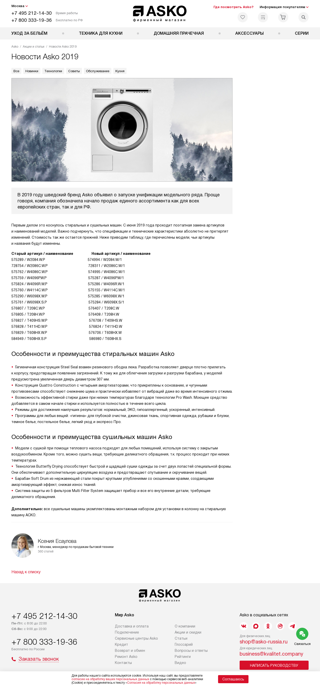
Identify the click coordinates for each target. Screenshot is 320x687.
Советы (74, 71)
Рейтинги (183, 657)
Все (16, 71)
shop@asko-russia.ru (264, 641)
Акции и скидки (188, 632)
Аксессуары (249, 33)
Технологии (53, 71)
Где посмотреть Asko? (234, 7)
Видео (180, 663)
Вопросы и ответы (191, 650)
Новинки (31, 71)
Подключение (127, 632)
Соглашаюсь (233, 679)
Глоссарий (184, 644)
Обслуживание (97, 71)
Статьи (181, 638)
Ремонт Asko (126, 657)
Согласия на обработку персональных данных (161, 682)
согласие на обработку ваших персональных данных (110, 679)
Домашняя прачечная (179, 33)
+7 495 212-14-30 (31, 13)
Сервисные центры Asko (136, 638)
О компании (185, 626)
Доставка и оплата (132, 626)
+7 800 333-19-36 (31, 20)
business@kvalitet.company (271, 654)
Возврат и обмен (130, 650)
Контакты (123, 663)
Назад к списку (26, 572)
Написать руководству (274, 665)
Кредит (121, 644)
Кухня (120, 71)
